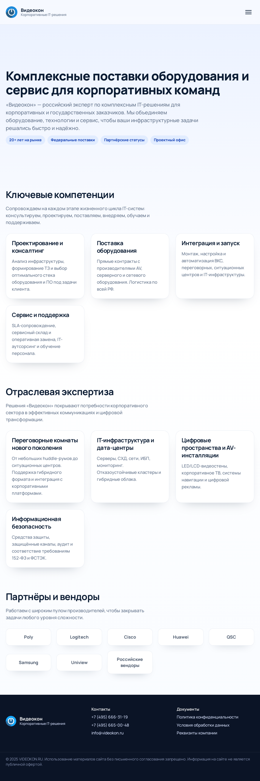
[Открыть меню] (248, 12)
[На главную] (36, 12)
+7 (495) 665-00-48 (110, 725)
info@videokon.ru (107, 733)
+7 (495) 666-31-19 (109, 717)
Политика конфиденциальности (207, 717)
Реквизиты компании (197, 733)
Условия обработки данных (203, 725)
